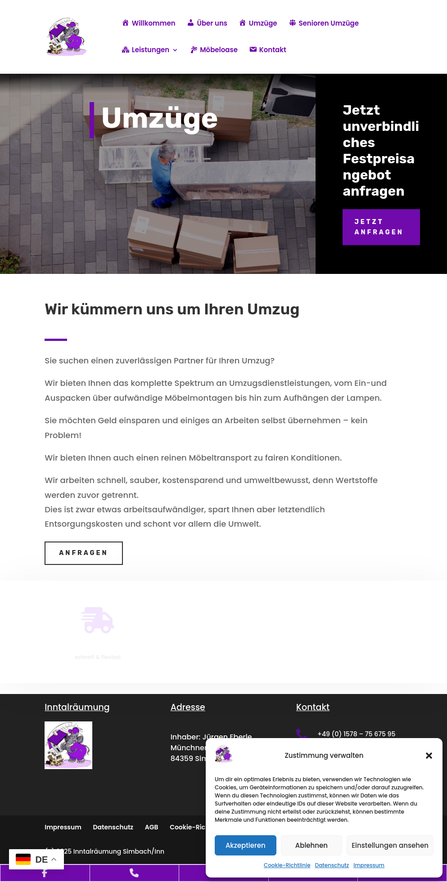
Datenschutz (332, 865)
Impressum (368, 865)
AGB (151, 827)
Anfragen (83, 553)
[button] (428, 755)
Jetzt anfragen (378, 227)
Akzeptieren (246, 845)
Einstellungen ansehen (390, 845)
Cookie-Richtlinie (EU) (205, 827)
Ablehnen (311, 845)
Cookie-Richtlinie (287, 865)
